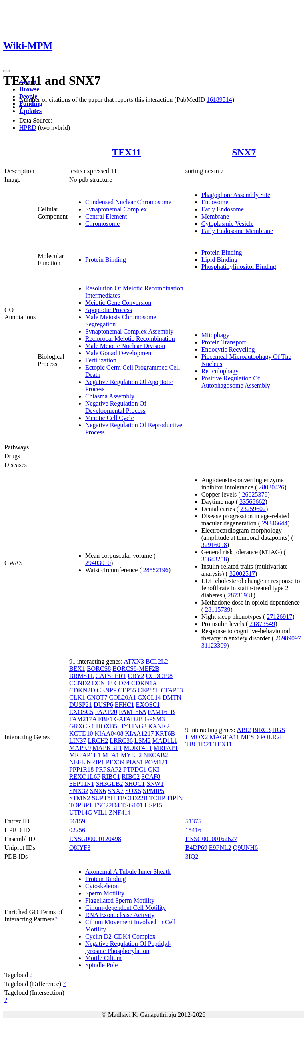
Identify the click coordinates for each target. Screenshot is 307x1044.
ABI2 (244, 729)
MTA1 (110, 755)
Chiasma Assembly (109, 396)
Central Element (106, 216)
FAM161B (161, 711)
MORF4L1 (138, 747)
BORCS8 (99, 668)
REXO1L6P (84, 776)
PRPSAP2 (108, 769)
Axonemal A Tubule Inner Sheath (128, 871)
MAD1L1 (164, 740)
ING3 (139, 726)
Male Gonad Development (119, 353)
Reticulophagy (220, 371)
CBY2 (136, 675)
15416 (193, 830)
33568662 (252, 501)
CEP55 (127, 690)
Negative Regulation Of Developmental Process (115, 407)
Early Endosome (222, 209)
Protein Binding (105, 259)
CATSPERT (111, 675)
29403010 (98, 562)
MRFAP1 (166, 747)
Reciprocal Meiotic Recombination (130, 338)
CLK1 (77, 697)
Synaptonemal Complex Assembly (129, 331)
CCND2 (79, 683)
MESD (250, 737)
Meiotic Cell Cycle (109, 417)
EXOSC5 (81, 711)
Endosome (215, 202)
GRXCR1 (81, 726)
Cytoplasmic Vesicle (227, 223)
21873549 (262, 623)
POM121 (156, 762)
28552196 (156, 570)
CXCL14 (149, 697)
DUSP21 (80, 704)
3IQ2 (192, 856)
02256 (77, 830)
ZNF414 (119, 812)
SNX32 (78, 790)
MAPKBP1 (107, 747)
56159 (77, 821)
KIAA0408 (108, 733)
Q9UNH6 (245, 847)
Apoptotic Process (108, 309)
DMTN (172, 697)
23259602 (253, 508)
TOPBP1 (80, 805)
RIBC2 (131, 776)
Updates (30, 110)
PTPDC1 (134, 769)
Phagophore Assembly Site (235, 194)
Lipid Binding (219, 259)
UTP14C (80, 812)
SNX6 (98, 790)
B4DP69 (196, 847)
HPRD (27, 127)
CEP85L (148, 690)
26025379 (254, 494)
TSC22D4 (107, 805)
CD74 (122, 683)
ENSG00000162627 (211, 838)
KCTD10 (81, 733)
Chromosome (102, 223)
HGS (278, 729)
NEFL (77, 762)
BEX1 (77, 668)
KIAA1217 (139, 733)
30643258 (214, 559)
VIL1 (101, 812)
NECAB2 (155, 755)
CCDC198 (159, 675)
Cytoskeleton (102, 886)
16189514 (219, 99)
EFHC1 (124, 704)
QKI (153, 769)
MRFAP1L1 (85, 755)
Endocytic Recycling (228, 349)
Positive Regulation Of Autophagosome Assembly (235, 382)
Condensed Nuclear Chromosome (128, 202)
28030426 (271, 487)
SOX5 (133, 790)
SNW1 (155, 783)
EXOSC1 (148, 704)
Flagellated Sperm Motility (119, 900)
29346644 (274, 523)
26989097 (288, 638)
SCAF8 (150, 776)
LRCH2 (98, 740)
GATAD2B (128, 719)
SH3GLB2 (109, 783)
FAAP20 (106, 711)
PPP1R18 (81, 769)
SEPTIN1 (81, 783)
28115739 (217, 609)
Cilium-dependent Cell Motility (125, 907)
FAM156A (132, 711)
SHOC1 (135, 783)
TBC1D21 (198, 744)
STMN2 (79, 798)
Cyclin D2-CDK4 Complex (120, 936)
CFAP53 (172, 690)
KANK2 (158, 726)
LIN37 (77, 740)
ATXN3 (134, 661)
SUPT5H (103, 798)
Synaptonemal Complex (116, 209)
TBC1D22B (132, 798)
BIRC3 (262, 729)
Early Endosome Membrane (237, 230)
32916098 (214, 544)
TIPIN (175, 798)
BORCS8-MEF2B (135, 668)
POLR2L (271, 737)
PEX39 (115, 762)
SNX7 (244, 152)
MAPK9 (80, 747)
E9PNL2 (220, 847)
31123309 (214, 645)
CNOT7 (97, 697)
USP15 (153, 805)
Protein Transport (223, 342)
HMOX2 (196, 737)
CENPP (106, 690)
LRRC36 (121, 740)
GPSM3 (154, 719)
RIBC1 (111, 776)
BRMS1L (81, 675)
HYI (124, 726)
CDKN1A (144, 683)
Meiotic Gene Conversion (118, 302)
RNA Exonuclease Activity (119, 914)
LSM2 (142, 740)
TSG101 (132, 805)
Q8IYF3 (79, 847)
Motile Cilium (103, 958)
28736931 (240, 595)
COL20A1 (122, 697)
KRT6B (165, 733)
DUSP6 (103, 704)
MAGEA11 (224, 737)
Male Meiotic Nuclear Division (125, 345)
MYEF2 (131, 755)
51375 (193, 821)
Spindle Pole (101, 965)
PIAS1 (134, 762)
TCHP (157, 798)
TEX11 (126, 152)
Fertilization (100, 360)
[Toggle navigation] (6, 71)
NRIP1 (95, 762)
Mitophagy (215, 335)
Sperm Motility (104, 893)
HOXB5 (106, 726)
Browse (29, 89)
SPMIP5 (153, 790)
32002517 (242, 573)
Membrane (215, 216)
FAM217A (82, 719)
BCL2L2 (157, 661)
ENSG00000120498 (95, 838)
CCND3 (102, 683)
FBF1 (105, 719)
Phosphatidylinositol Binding (238, 266)
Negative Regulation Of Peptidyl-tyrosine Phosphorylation (128, 947)
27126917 (279, 616)
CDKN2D (82, 690)
